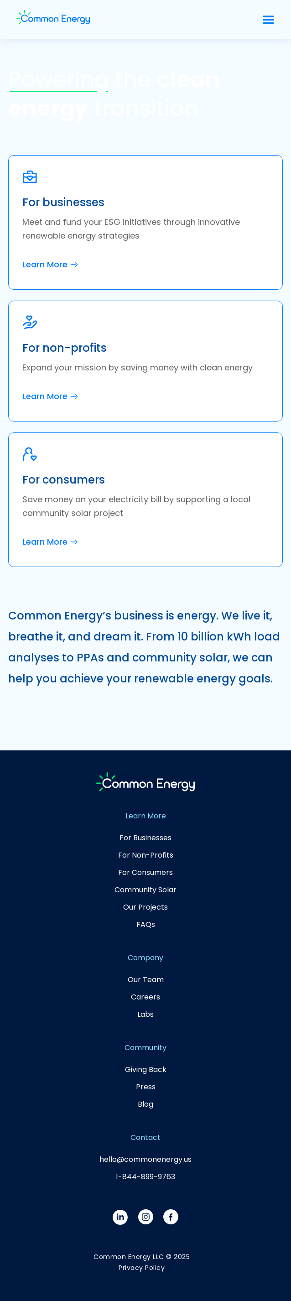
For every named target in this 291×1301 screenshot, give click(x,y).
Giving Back (145, 1069)
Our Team (146, 979)
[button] (268, 20)
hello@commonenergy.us (145, 1159)
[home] (53, 20)
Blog (145, 1104)
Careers (145, 997)
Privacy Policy (142, 1267)
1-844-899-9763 (145, 1176)
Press (146, 1087)
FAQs (145, 924)
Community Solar (145, 890)
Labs (145, 1014)
